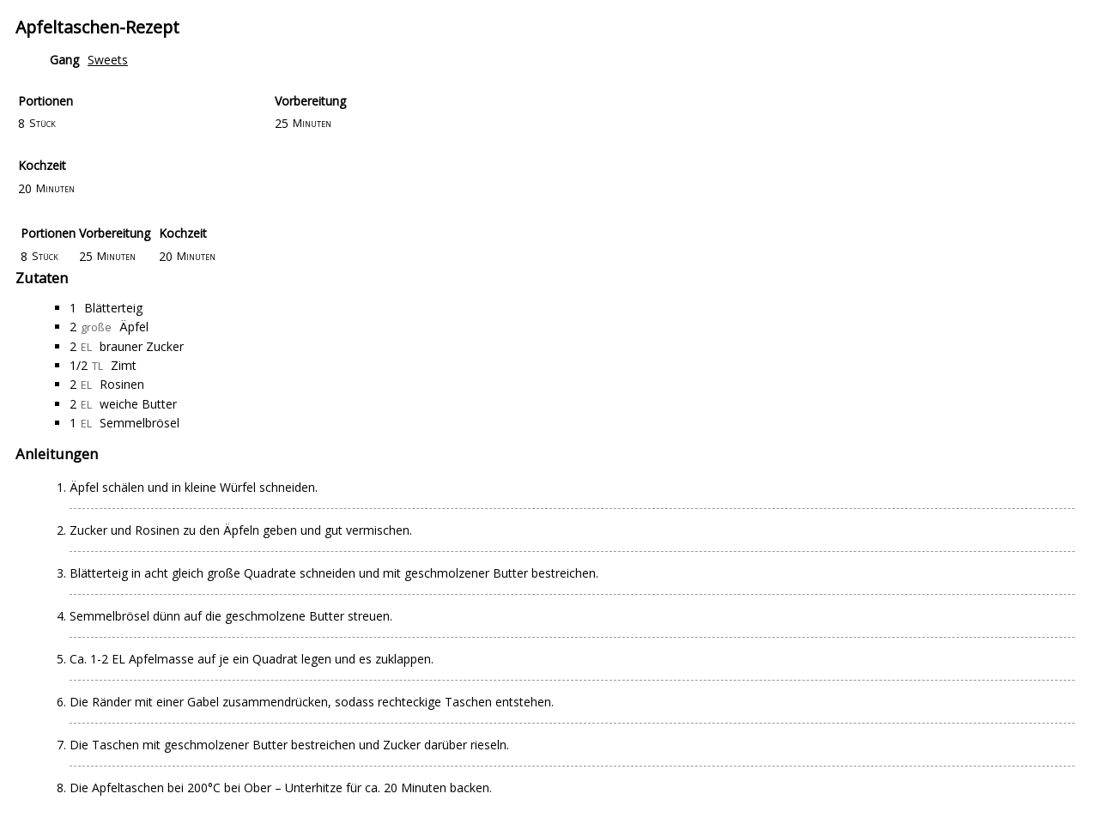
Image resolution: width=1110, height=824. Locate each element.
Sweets (108, 60)
